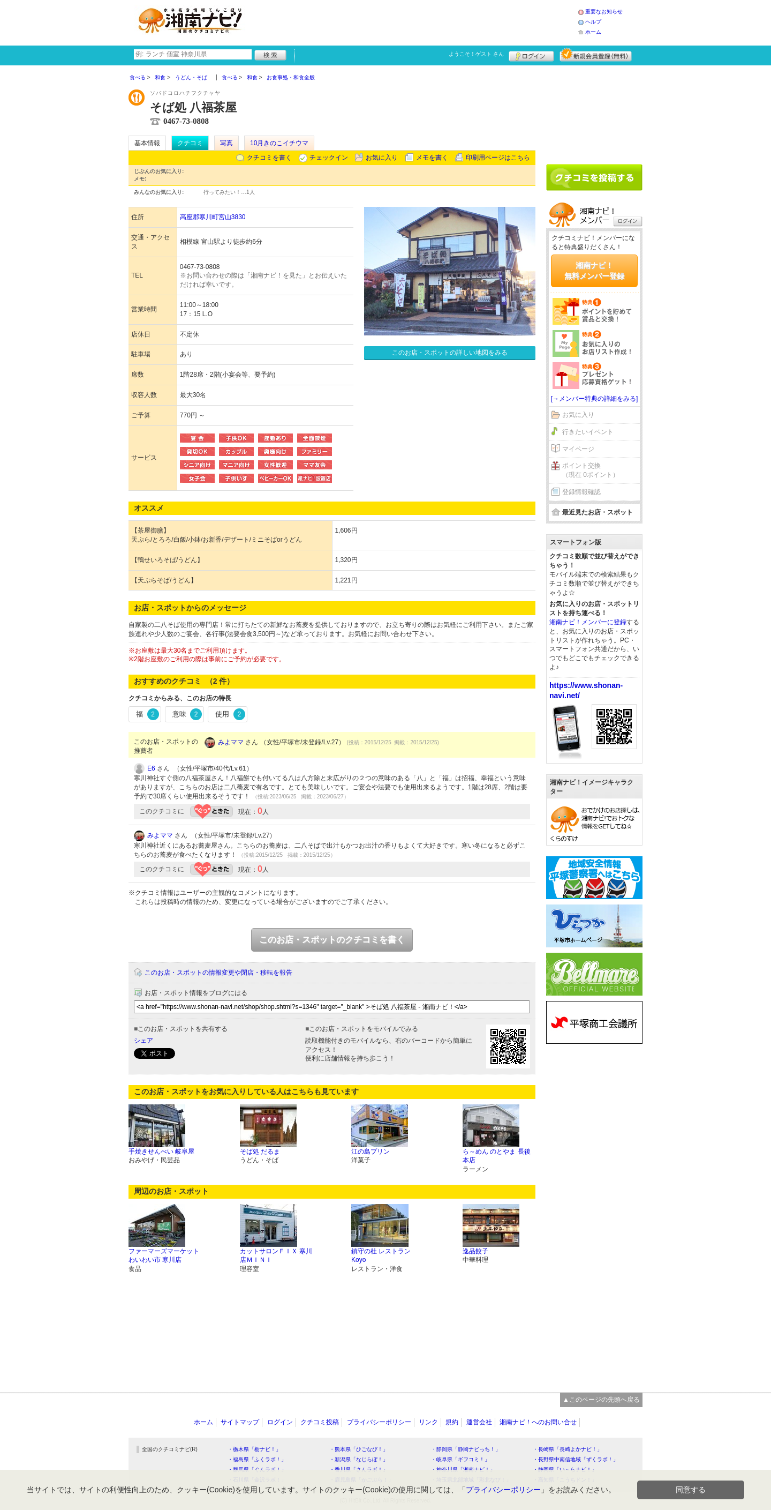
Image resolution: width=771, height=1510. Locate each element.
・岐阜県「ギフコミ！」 (460, 1459)
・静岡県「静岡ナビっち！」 (466, 1449)
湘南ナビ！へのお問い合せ (538, 1422)
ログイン (531, 55)
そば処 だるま (260, 1151)
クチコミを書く (269, 157)
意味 (187, 714)
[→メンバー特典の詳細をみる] (594, 398)
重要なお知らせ (604, 11)
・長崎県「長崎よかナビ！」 (567, 1449)
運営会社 (479, 1422)
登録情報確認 (581, 492)
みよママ (231, 742)
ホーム (593, 32)
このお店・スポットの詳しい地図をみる (450, 352)
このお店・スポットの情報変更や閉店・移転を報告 (218, 972)
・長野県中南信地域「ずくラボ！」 (575, 1459)
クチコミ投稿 (319, 1422)
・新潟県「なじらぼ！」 (358, 1459)
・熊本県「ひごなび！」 (358, 1449)
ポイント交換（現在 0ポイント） (590, 470)
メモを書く (432, 157)
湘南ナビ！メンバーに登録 (587, 622)
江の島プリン (370, 1151)
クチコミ (190, 143)
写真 (226, 143)
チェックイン (328, 157)
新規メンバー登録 (596, 55)
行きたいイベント (588, 432)
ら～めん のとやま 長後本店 (497, 1156)
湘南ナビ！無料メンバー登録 (594, 270)
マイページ (578, 449)
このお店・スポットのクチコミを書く (332, 939)
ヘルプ (593, 22)
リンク (428, 1422)
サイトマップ (240, 1422)
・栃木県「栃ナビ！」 (254, 1449)
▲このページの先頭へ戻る (601, 1399)
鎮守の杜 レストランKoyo (381, 1255)
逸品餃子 (475, 1251)
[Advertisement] (414, 21)
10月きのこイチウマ (279, 143)
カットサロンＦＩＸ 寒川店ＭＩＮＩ (276, 1255)
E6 (151, 768)
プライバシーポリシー (379, 1422)
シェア (143, 1040)
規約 (451, 1422)
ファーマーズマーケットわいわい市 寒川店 (163, 1255)
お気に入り (382, 157)
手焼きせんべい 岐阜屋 (161, 1151)
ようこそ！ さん (476, 54)
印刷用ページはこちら (498, 157)
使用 (230, 714)
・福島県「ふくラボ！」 (257, 1459)
